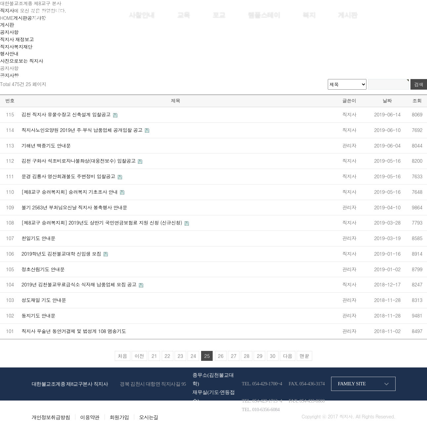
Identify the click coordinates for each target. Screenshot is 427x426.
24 (193, 356)
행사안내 (9, 53)
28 (246, 356)
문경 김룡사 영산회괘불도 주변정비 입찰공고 (69, 176)
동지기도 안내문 (38, 315)
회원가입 (385, 14)
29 (259, 356)
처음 (122, 356)
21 (154, 356)
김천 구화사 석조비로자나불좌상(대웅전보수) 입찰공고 (79, 160)
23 (180, 356)
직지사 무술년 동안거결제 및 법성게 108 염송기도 (73, 331)
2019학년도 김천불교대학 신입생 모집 (62, 253)
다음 (287, 356)
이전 (139, 356)
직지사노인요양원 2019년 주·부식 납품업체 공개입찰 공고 (82, 130)
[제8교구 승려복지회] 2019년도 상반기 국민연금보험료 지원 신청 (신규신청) (102, 222)
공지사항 (9, 32)
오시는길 (148, 417)
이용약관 (90, 417)
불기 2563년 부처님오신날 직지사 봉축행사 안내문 (74, 207)
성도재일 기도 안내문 (43, 300)
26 (221, 356)
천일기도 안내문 (38, 238)
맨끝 (304, 356)
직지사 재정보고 (17, 39)
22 (167, 356)
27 (233, 356)
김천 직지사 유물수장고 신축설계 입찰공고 (66, 114)
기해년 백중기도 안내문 (46, 145)
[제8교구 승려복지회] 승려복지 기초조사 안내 (70, 192)
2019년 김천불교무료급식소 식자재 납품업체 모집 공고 (79, 284)
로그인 (366, 14)
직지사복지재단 (16, 46)
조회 (417, 100)
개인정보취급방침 (51, 417)
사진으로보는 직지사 (21, 61)
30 (273, 356)
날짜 (387, 100)
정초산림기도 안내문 (42, 269)
